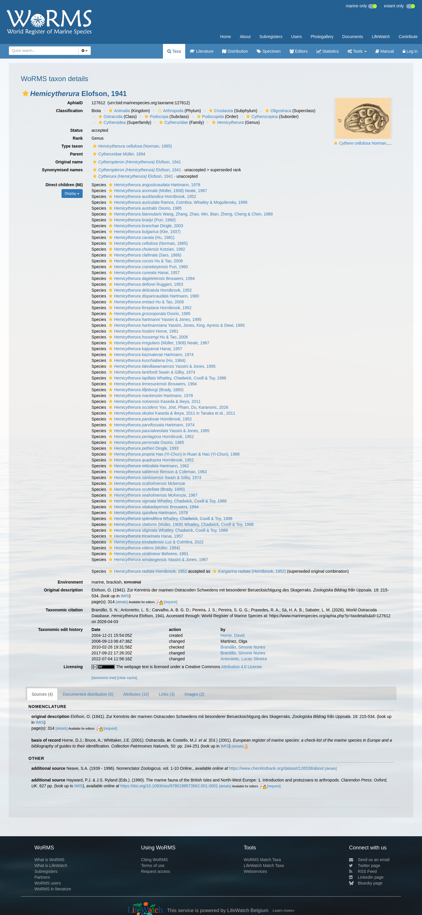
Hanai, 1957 (143, 272)
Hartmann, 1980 (153, 296)
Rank (78, 138)
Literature (201, 51)
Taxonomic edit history (60, 629)
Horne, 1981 (142, 331)
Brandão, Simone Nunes (243, 647)
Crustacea (220, 110)
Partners (42, 877)
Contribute (408, 36)
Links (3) (167, 694)
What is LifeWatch (50, 865)
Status (76, 130)
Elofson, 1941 (136, 162)
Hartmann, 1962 (148, 466)
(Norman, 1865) (131, 146)
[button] (25, 93)
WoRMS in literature (52, 889)
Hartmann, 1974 (150, 354)
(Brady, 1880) (145, 389)
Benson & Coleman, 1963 (157, 471)
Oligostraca (277, 110)
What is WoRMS (49, 859)
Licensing (73, 666)
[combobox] (44, 50)
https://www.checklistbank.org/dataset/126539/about (276, 768)
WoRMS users (47, 883)
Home (225, 36)
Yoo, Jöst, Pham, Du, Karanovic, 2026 (167, 407)
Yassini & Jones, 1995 (154, 319)
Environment (70, 582)
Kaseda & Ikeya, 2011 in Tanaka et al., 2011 (171, 413)
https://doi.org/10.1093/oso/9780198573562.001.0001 (169, 786)
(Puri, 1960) (141, 220)
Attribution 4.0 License (241, 666)
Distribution (235, 51)
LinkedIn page (366, 877)
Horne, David (233, 635)
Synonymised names (62, 169)
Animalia (118, 110)
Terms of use (152, 865)
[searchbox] (42, 51)
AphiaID (75, 102)
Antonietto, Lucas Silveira (244, 658)
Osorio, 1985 (144, 208)
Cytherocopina (261, 116)
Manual (384, 51)
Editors (299, 51)
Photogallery (322, 36)
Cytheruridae (173, 122)
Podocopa (155, 116)
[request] (170, 602)
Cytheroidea (111, 122)
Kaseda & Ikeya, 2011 (154, 401)
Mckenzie (146, 483)
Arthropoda (169, 110)
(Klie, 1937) (144, 231)
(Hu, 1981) (140, 237)
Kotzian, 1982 (146, 249)
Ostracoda (110, 116)
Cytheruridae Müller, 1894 (118, 154)
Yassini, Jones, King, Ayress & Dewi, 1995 (176, 325)
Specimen (268, 51)
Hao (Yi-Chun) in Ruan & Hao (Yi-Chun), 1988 (173, 454)
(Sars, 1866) (144, 255)
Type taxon (72, 146)
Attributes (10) (136, 694)
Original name (69, 162)
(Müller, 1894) (143, 547)
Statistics (327, 51)
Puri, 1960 (147, 266)
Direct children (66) (64, 184)
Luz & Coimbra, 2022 (155, 542)
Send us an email (369, 859)
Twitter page (364, 865)
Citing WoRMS (154, 859)
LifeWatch (381, 36)
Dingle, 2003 (145, 225)
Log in (410, 51)
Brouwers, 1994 (151, 278)
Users (296, 36)
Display (72, 193)
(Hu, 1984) (146, 360)
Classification (69, 110)
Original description (63, 590)
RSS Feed (363, 871)
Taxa (174, 51)
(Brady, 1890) (146, 489)
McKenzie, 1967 (152, 495)
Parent (76, 154)
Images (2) (194, 694)
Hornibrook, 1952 (151, 196)
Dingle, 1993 (142, 448)
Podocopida (209, 116)
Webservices (255, 871)
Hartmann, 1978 (153, 184)
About (245, 36)
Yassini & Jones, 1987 (157, 559)
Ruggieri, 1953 (145, 284)
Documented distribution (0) (88, 694)
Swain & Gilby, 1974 (151, 372)
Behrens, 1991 (147, 553)
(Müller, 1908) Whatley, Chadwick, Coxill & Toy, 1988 (180, 524)
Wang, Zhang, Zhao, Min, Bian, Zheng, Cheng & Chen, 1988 (190, 214)
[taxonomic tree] (103, 678)
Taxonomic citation (64, 610)
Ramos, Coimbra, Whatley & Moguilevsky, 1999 (177, 202)
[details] (122, 602)
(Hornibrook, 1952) (248, 571)
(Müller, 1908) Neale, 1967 (157, 190)
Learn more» (284, 910)
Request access (155, 871)
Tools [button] (357, 51)
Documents (352, 36)
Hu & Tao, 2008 (145, 261)
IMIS (125, 596)
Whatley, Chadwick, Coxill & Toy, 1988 (166, 378)
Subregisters (271, 36)
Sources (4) (42, 694)
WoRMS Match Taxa (262, 859)
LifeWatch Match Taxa (264, 865)
